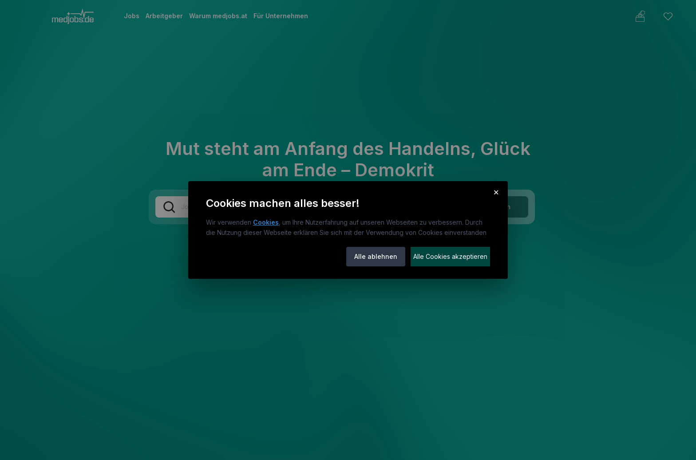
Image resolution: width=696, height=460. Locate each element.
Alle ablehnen (375, 256)
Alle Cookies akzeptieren (450, 256)
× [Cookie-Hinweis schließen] (496, 191)
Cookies (266, 222)
